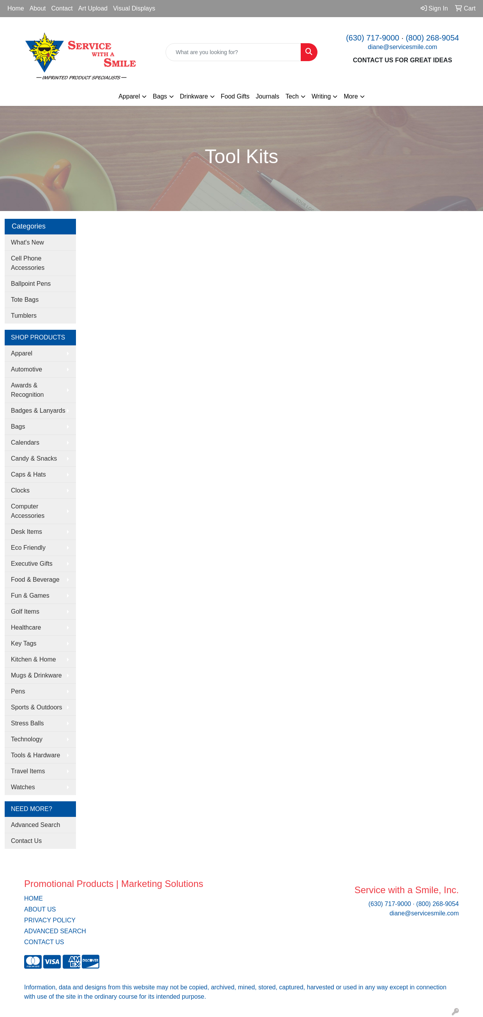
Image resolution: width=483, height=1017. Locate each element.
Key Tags (24, 643)
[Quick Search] (233, 52)
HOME (33, 898)
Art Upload (93, 8)
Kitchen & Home (33, 659)
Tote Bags (25, 299)
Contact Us (26, 841)
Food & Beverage (35, 579)
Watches (23, 787)
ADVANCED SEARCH (55, 931)
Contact (62, 8)
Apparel (21, 353)
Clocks (20, 490)
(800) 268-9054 (432, 37)
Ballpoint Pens (31, 283)
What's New (27, 242)
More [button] (351, 96)
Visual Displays (134, 8)
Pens (18, 691)
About (38, 8)
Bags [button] (160, 96)
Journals (267, 96)
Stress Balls (27, 723)
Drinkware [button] (194, 96)
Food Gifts (235, 96)
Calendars (25, 442)
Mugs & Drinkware (36, 675)
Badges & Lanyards (38, 410)
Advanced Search (35, 825)
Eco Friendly (28, 547)
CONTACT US (44, 942)
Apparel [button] (129, 96)
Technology (26, 739)
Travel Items (28, 771)
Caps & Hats (28, 474)
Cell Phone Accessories (27, 263)
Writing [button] (321, 96)
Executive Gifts (32, 563)
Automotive (26, 369)
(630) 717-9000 (372, 37)
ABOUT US (40, 909)
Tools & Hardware (35, 755)
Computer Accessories (27, 511)
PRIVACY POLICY (50, 920)
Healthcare (26, 627)
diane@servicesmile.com (402, 47)
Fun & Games (30, 595)
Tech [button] (292, 96)
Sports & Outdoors (36, 707)
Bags (18, 426)
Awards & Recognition (27, 390)
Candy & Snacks (34, 458)
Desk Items (26, 531)
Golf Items (25, 611)
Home (15, 8)
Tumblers (24, 315)
